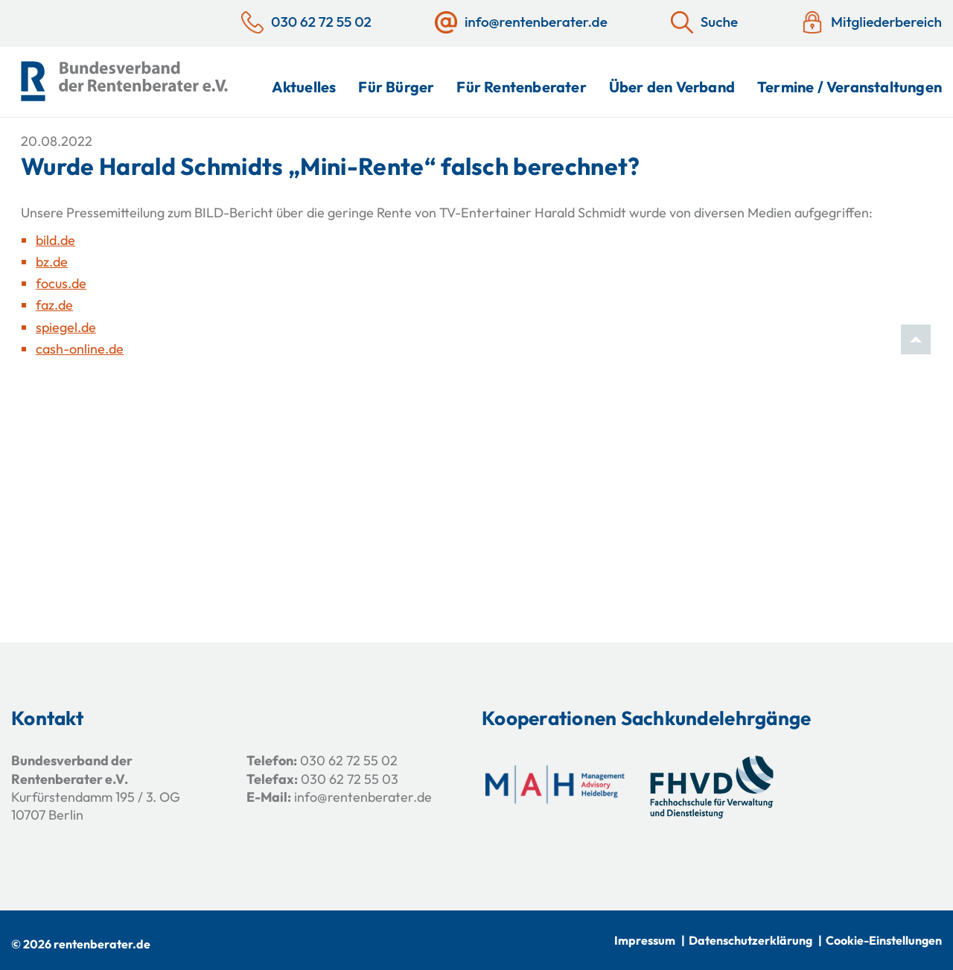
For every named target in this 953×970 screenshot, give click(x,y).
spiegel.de (66, 327)
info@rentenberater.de (363, 796)
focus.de (61, 283)
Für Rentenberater (521, 86)
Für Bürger (396, 86)
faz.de (54, 304)
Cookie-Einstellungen (884, 940)
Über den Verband (672, 86)
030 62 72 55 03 (349, 779)
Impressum (644, 940)
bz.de (52, 261)
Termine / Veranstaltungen (849, 86)
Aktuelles (304, 86)
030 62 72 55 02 (349, 760)
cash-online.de (80, 348)
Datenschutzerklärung (750, 940)
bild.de (55, 240)
